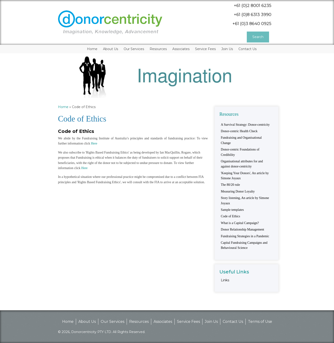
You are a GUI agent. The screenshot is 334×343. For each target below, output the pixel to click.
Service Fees (188, 321)
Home (63, 107)
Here (94, 143)
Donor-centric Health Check (239, 131)
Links (225, 280)
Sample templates (232, 210)
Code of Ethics (230, 216)
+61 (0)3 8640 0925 (251, 23)
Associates (163, 321)
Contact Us (233, 321)
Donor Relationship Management (242, 229)
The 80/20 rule (230, 184)
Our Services (112, 321)
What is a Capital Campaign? (240, 223)
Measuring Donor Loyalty (238, 191)
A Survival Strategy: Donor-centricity (245, 124)
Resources (139, 321)
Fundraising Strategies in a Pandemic (245, 236)
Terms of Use (260, 321)
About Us (87, 321)
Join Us (211, 321)
